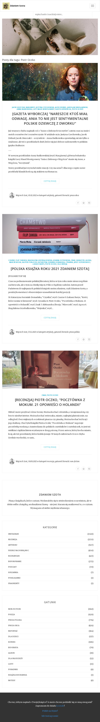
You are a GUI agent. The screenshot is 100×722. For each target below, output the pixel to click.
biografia (13, 647)
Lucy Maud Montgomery (43, 109)
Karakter (80, 260)
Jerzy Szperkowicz (82, 262)
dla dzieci (13, 636)
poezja (11, 614)
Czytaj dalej (50, 181)
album (11, 653)
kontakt (60, 706)
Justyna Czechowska (45, 107)
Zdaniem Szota (17, 5)
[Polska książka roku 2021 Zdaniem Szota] (50, 268)
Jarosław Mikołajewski (77, 107)
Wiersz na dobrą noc (18, 550)
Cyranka (69, 262)
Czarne (11, 260)
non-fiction (74, 461)
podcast (12, 567)
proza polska (74, 332)
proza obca (74, 195)
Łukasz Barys (38, 264)
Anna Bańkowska (24, 109)
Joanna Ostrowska (61, 260)
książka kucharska (17, 675)
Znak (73, 260)
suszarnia (13, 572)
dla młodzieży (15, 658)
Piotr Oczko (77, 109)
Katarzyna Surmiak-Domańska (51, 262)
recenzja (50, 461)
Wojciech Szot (21, 195)
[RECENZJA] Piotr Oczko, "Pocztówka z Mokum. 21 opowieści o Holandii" (50, 402)
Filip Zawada (21, 260)
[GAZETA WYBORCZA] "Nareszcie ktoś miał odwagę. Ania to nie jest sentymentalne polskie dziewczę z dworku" (50, 118)
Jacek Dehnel (60, 107)
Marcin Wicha (15, 262)
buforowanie (14, 561)
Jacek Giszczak (18, 107)
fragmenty (13, 583)
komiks (11, 642)
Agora (88, 260)
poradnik (13, 669)
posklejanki (14, 578)
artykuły (50, 195)
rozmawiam (14, 556)
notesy (11, 680)
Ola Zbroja (62, 264)
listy (10, 664)
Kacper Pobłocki (29, 262)
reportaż (12, 631)
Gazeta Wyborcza (63, 109)
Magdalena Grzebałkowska (40, 260)
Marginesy (30, 107)
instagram (13, 534)
